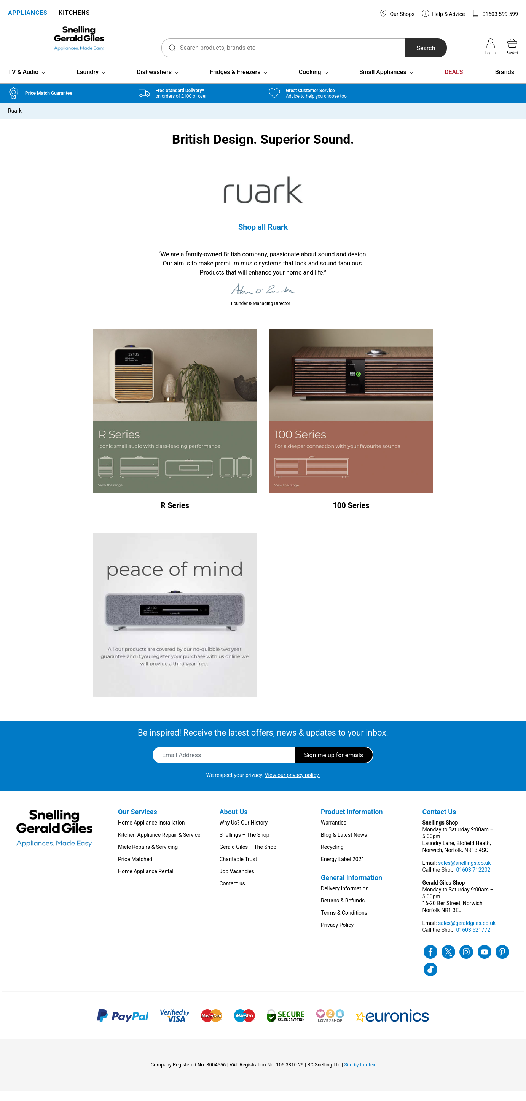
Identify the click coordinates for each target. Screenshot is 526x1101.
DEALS (454, 82)
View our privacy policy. (292, 785)
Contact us (232, 894)
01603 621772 (473, 940)
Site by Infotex (359, 1075)
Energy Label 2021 (342, 869)
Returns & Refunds (343, 911)
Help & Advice (443, 13)
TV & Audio (23, 82)
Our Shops (396, 13)
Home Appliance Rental (146, 882)
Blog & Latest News (344, 845)
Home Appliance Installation (151, 833)
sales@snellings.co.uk (464, 873)
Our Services (137, 822)
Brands (504, 82)
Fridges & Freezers (235, 82)
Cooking (310, 82)
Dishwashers (154, 82)
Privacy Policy (337, 935)
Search (412, 48)
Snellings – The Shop (244, 845)
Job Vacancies (237, 882)
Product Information (352, 822)
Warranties (333, 833)
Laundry (88, 82)
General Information (351, 888)
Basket (512, 46)
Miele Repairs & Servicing (148, 857)
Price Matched (135, 869)
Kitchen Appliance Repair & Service (159, 845)
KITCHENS (74, 13)
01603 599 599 (495, 13)
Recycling (332, 857)
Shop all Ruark (263, 236)
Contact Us (439, 822)
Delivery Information (344, 899)
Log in (490, 46)
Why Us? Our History (244, 833)
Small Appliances (382, 82)
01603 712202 (473, 880)
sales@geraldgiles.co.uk (467, 933)
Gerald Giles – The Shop (248, 857)
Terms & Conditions (344, 923)
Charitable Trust (238, 869)
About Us (234, 822)
